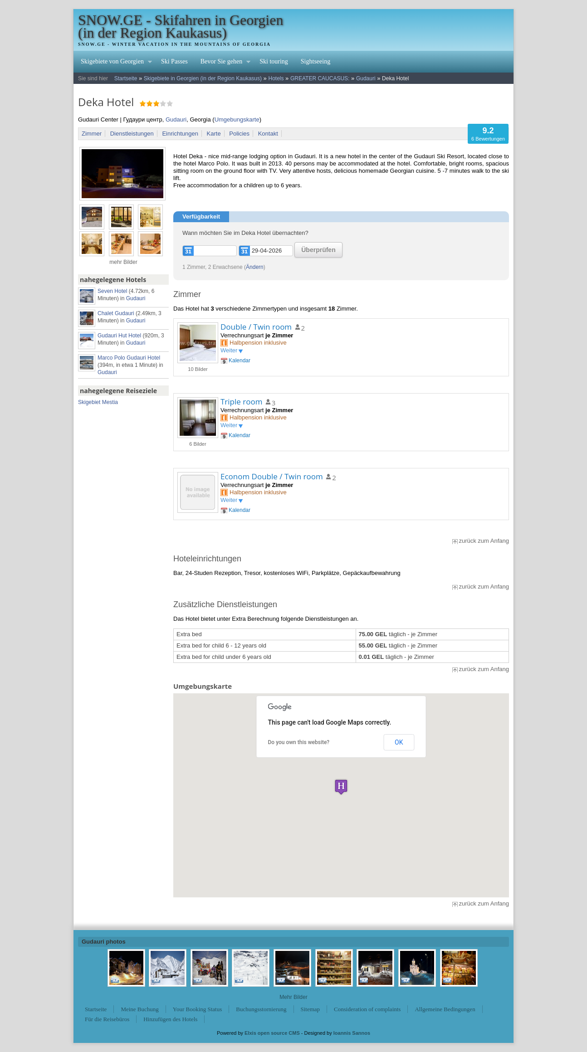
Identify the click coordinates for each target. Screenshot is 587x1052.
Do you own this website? (299, 742)
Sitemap (310, 1009)
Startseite (125, 78)
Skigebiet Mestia (98, 402)
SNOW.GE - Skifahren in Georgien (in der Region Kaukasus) (180, 26)
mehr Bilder (123, 262)
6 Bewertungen (488, 133)
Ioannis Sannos (351, 1033)
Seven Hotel (112, 291)
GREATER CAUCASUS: (319, 78)
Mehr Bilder (293, 997)
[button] (341, 787)
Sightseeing (315, 61)
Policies (239, 133)
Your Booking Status (197, 1009)
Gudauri (366, 78)
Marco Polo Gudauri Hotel (129, 358)
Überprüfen (318, 249)
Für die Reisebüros (107, 1019)
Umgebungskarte (237, 119)
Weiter (228, 350)
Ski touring (273, 61)
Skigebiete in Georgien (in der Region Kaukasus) (203, 78)
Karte (214, 133)
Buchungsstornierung (261, 1009)
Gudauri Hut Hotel (119, 335)
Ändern (255, 267)
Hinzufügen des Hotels (170, 1019)
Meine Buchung (139, 1009)
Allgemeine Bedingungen (445, 1009)
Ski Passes (174, 61)
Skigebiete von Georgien (113, 62)
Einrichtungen (180, 133)
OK (399, 742)
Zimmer (92, 133)
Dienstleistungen (132, 133)
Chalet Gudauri (116, 313)
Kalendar (239, 360)
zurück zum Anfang (484, 540)
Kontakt (268, 133)
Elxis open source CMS (272, 1033)
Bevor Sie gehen (222, 62)
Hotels (276, 78)
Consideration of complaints (367, 1009)
